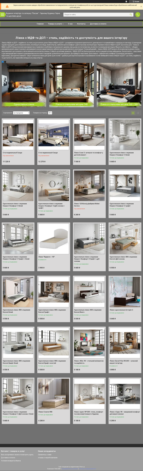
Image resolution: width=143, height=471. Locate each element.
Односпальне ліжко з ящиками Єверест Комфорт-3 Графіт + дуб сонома (86, 259)
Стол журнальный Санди (12, 153)
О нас (70, 24)
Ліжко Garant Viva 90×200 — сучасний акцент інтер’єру (124, 362)
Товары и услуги (55, 24)
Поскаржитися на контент (70, 469)
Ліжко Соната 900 (45, 412)
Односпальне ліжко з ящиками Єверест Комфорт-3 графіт (122, 205)
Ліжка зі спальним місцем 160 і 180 (119, 104)
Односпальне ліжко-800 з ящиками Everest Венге (87, 311)
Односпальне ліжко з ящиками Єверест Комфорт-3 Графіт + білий (16, 258)
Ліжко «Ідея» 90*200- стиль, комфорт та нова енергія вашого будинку (88, 413)
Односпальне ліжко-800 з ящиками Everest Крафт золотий (52, 362)
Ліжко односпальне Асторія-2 (121, 310)
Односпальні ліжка (24, 104)
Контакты (81, 24)
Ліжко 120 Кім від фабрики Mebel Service (86, 205)
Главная (40, 24)
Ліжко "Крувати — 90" (46, 257)
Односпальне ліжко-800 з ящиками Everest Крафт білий (16, 362)
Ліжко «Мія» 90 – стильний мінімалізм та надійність (89, 362)
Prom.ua (82, 467)
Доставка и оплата (98, 24)
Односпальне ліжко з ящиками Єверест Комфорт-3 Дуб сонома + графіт (51, 206)
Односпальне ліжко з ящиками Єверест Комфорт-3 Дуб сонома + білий (18, 413)
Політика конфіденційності (87, 469)
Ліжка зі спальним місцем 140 (71, 104)
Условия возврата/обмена (11, 461)
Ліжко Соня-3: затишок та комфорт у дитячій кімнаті (88, 154)
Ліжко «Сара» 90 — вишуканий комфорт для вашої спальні (125, 413)
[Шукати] (130, 15)
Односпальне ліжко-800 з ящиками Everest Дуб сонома (123, 258)
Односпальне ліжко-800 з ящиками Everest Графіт (52, 311)
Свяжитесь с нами (44, 455)
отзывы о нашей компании (47, 458)
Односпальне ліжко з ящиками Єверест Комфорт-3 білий (122, 154)
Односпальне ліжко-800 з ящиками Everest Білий (16, 311)
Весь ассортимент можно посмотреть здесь (17, 455)
